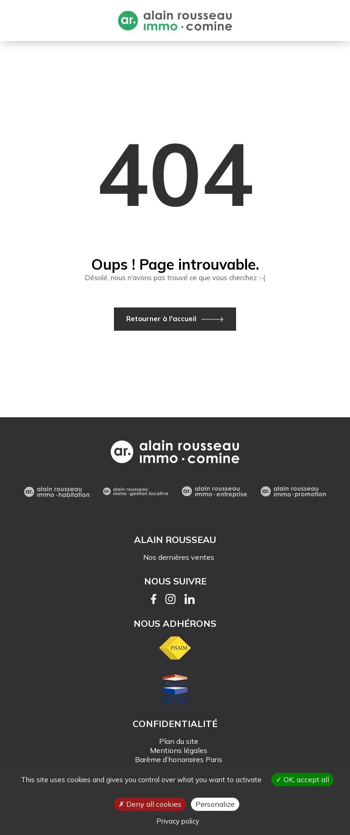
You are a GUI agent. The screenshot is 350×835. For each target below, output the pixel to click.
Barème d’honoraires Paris (178, 759)
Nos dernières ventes (178, 557)
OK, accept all (302, 779)
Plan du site (178, 741)
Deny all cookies (149, 804)
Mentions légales (178, 750)
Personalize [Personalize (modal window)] (215, 804)
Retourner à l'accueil (161, 318)
